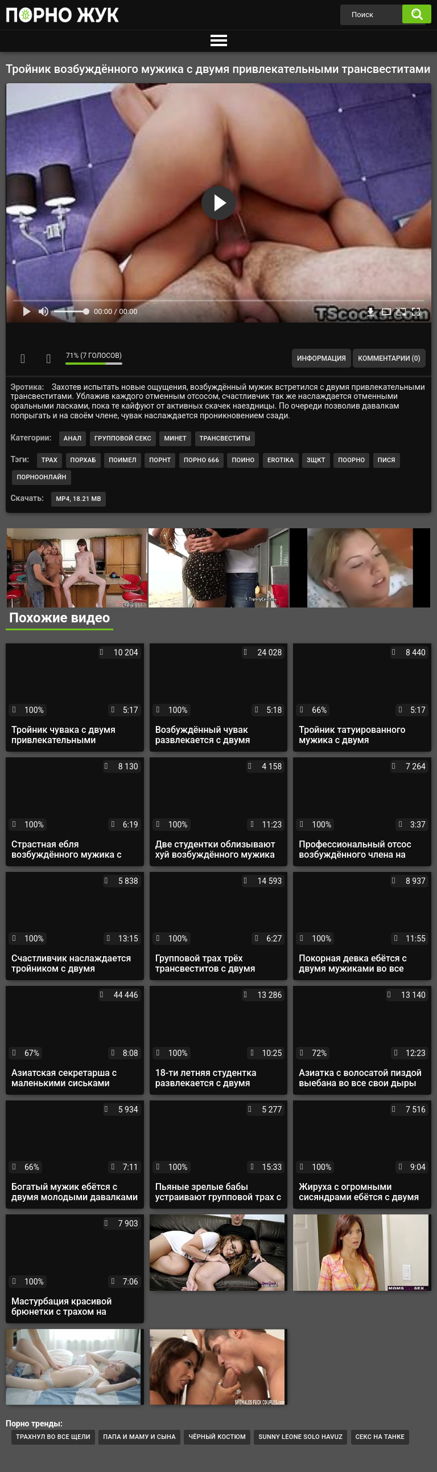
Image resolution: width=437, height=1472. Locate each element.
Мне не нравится (48, 358)
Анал (73, 438)
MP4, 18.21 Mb (78, 499)
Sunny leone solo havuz (300, 1437)
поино (243, 460)
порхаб (83, 460)
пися (386, 460)
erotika (280, 460)
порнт (160, 460)
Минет (175, 438)
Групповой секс (122, 438)
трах (49, 460)
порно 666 (201, 460)
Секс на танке (380, 1437)
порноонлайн (41, 477)
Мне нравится (22, 358)
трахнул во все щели (53, 1437)
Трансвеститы (225, 438)
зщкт (316, 460)
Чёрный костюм (217, 1437)
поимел (123, 460)
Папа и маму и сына (139, 1437)
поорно (351, 460)
